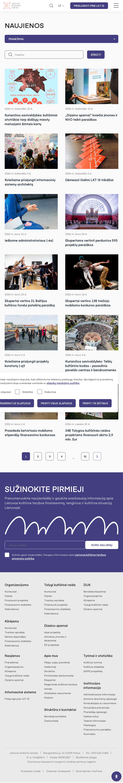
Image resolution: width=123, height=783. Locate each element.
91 (85, 457)
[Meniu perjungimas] (116, 5)
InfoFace (96, 771)
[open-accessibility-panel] (116, 776)
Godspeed (64, 771)
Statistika (24, 392)
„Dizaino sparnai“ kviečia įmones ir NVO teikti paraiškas (91, 117)
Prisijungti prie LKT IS (89, 5)
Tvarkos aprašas (15, 632)
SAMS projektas (93, 671)
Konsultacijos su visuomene (100, 703)
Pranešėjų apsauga (95, 712)
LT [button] (60, 5)
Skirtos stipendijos (15, 637)
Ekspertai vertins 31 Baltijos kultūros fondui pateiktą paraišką (30, 303)
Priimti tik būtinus (96, 403)
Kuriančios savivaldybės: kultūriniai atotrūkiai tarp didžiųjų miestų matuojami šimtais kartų (31, 119)
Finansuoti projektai (16, 600)
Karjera (48, 698)
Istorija (48, 689)
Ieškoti (96, 54)
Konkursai (11, 592)
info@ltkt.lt (39, 757)
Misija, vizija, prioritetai (57, 662)
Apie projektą (52, 632)
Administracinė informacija (99, 694)
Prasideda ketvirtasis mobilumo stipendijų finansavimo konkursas (30, 433)
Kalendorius (12, 609)
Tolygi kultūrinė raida (96, 605)
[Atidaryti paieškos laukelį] (51, 5)
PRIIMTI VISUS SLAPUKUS (57, 403)
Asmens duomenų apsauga (100, 699)
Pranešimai (11, 662)
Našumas (46, 392)
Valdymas (50, 667)
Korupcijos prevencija (96, 708)
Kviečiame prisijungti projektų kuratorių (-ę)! (27, 363)
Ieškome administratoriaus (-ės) (29, 240)
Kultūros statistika (94, 667)
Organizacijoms (93, 596)
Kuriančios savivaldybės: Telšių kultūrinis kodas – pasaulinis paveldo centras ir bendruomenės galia (90, 368)
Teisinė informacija (95, 721)
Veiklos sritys (91, 716)
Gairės (8, 596)
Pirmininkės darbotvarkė (59, 676)
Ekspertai (49, 680)
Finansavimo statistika (18, 605)
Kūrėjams (89, 600)
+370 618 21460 (99, 753)
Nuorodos (89, 734)
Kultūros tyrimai (93, 662)
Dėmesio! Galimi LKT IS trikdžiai (89, 180)
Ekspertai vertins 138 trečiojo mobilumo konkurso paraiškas (88, 303)
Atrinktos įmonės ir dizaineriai (55, 638)
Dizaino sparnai (93, 609)
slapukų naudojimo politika (63, 383)
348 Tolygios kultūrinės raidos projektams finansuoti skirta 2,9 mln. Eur (89, 435)
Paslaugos (90, 725)
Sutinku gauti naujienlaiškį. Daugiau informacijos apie (55, 557)
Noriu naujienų (103, 545)
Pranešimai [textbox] (16, 39)
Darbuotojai (51, 721)
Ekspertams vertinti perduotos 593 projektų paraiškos (91, 242)
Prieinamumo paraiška (97, 730)
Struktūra (49, 671)
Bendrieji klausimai (95, 592)
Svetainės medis (31, 771)
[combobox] (61, 39)
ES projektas (51, 645)
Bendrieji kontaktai (55, 716)
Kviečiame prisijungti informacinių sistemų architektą (30, 182)
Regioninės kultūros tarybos (60, 684)
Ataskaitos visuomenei (57, 693)
